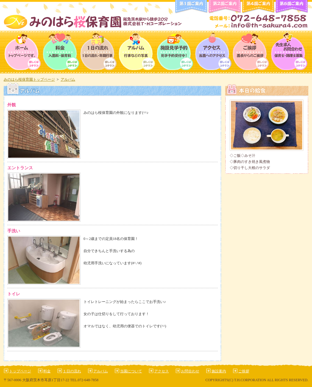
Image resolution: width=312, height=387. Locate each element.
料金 (61, 52)
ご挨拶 (251, 52)
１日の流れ (72, 371)
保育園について (175, 52)
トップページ (23, 52)
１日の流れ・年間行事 (99, 52)
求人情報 (289, 52)
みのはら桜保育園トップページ (29, 79)
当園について (131, 371)
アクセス (213, 52)
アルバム (137, 52)
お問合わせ (190, 371)
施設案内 (218, 371)
